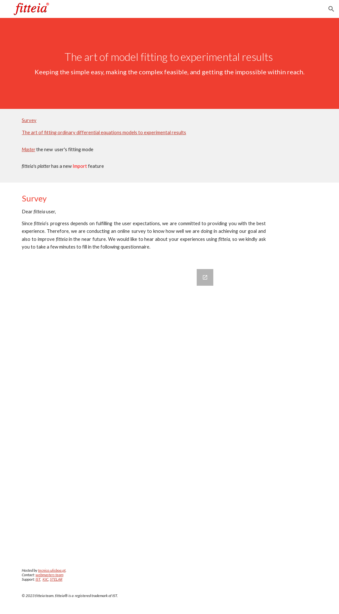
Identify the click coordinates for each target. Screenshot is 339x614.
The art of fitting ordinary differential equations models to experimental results (104, 132)
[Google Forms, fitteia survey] (118, 409)
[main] (169, 63)
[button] (331, 9)
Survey (29, 120)
